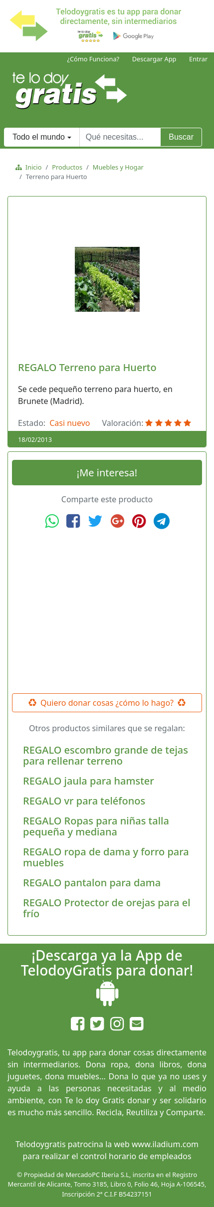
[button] (26, 279)
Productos (67, 167)
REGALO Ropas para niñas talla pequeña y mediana (96, 826)
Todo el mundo (38, 137)
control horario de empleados (136, 1156)
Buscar (181, 137)
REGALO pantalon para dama (92, 882)
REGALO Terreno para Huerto (87, 367)
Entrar (198, 58)
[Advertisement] (107, 611)
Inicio (31, 167)
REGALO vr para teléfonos (84, 800)
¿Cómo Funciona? (93, 58)
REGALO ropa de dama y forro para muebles (106, 857)
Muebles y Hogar (118, 167)
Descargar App (154, 58)
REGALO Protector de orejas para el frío (107, 908)
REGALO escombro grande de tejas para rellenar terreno (105, 755)
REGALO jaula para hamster (88, 781)
